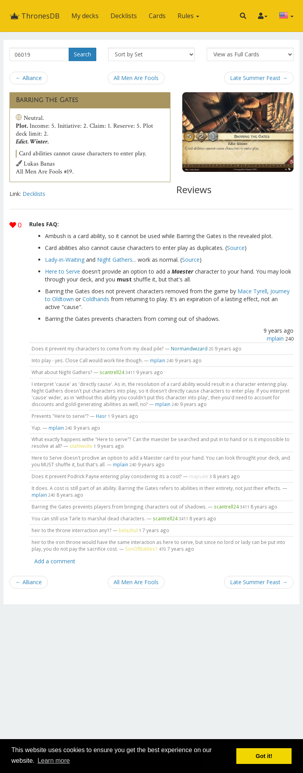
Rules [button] (188, 15)
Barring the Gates (47, 100)
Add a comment (54, 561)
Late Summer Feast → (259, 78)
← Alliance (28, 78)
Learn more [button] (53, 760)
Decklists (123, 15)
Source (236, 247)
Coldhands (95, 299)
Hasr (101, 416)
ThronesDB (34, 15)
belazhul (128, 530)
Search (82, 54)
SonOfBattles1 (141, 549)
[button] (243, 16)
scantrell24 (111, 372)
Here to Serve (62, 271)
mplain (275, 338)
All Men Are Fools (136, 78)
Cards (157, 15)
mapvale (198, 476)
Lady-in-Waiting (64, 259)
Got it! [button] (264, 756)
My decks (85, 15)
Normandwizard (189, 348)
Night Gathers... (116, 259)
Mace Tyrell (252, 291)
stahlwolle (80, 446)
